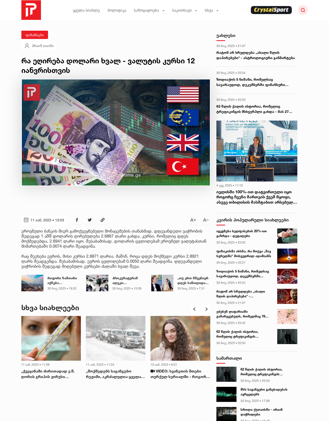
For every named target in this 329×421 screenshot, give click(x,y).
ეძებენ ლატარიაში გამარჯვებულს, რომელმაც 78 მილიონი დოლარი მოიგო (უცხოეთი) (240, 314)
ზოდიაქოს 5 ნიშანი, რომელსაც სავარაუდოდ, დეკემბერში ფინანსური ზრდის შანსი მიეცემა (250, 82)
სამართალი (229, 358)
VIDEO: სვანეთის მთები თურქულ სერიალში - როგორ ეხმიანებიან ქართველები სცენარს (178, 374)
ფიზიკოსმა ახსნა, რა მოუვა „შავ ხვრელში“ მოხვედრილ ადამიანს (243, 253)
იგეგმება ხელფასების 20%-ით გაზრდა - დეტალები (241, 233)
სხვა (212, 10)
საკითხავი (184, 10)
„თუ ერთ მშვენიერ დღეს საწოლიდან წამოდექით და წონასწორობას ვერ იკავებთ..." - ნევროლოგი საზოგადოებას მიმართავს (193, 281)
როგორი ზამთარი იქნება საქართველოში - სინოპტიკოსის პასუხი (62, 281)
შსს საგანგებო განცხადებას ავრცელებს (264, 391)
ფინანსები (34, 35)
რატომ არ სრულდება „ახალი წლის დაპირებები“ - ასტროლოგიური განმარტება (255, 55)
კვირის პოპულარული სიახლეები (252, 219)
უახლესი (226, 35)
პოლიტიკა (116, 10)
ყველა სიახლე (86, 10)
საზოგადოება (149, 10)
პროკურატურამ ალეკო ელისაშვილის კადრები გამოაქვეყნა (125, 281)
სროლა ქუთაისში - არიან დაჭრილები (262, 411)
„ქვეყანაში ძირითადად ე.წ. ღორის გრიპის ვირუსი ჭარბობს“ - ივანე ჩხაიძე (48, 374)
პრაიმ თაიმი (39, 46)
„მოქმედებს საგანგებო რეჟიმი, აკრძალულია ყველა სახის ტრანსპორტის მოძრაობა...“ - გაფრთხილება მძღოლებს (114, 374)
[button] (194, 309)
